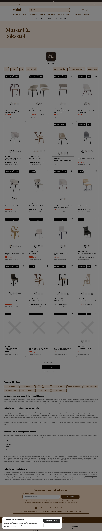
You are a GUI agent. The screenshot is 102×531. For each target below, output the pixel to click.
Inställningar (51, 525)
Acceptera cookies (51, 520)
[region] (32, 523)
